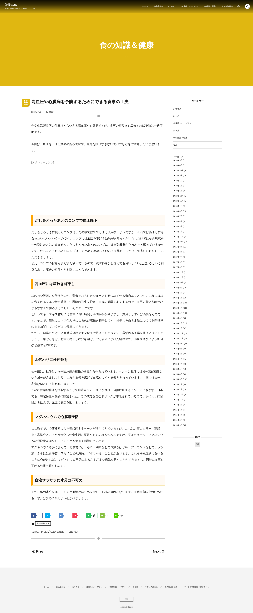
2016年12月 (178, 272)
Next (159, 551)
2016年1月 (177, 328)
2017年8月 (177, 252)
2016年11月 (178, 277)
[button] (247, 6)
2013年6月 (177, 425)
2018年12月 (178, 196)
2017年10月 (178, 242)
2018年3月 (177, 226)
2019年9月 (177, 175)
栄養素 (176, 130)
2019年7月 (177, 186)
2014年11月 (178, 400)
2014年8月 (177, 405)
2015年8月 (177, 354)
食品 (175, 145)
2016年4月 (177, 313)
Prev (37, 551)
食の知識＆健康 (43, 523)
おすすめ (177, 109)
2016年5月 (177, 308)
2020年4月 (177, 165)
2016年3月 (177, 318)
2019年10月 (178, 170)
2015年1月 (177, 389)
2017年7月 (177, 257)
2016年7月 (177, 298)
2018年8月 (177, 211)
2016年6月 (177, 303)
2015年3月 (177, 379)
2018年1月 (177, 231)
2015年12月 (178, 333)
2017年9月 (177, 247)
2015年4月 (177, 374)
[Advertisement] (98, 187)
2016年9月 (177, 288)
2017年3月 (177, 267)
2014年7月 (177, 410)
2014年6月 (177, 415)
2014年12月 (178, 394)
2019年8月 (177, 180)
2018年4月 (177, 221)
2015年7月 (177, 359)
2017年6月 (177, 262)
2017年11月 (178, 237)
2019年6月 (177, 191)
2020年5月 (177, 160)
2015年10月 (178, 343)
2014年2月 (177, 420)
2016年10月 (178, 282)
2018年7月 (177, 216)
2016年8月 (177, 293)
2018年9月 (177, 206)
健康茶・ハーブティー (183, 123)
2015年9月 (177, 349)
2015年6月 (177, 364)
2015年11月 (178, 338)
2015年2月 (177, 384)
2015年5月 (177, 369)
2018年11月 (178, 201)
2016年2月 (177, 323)
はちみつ (177, 116)
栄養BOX (11, 4)
